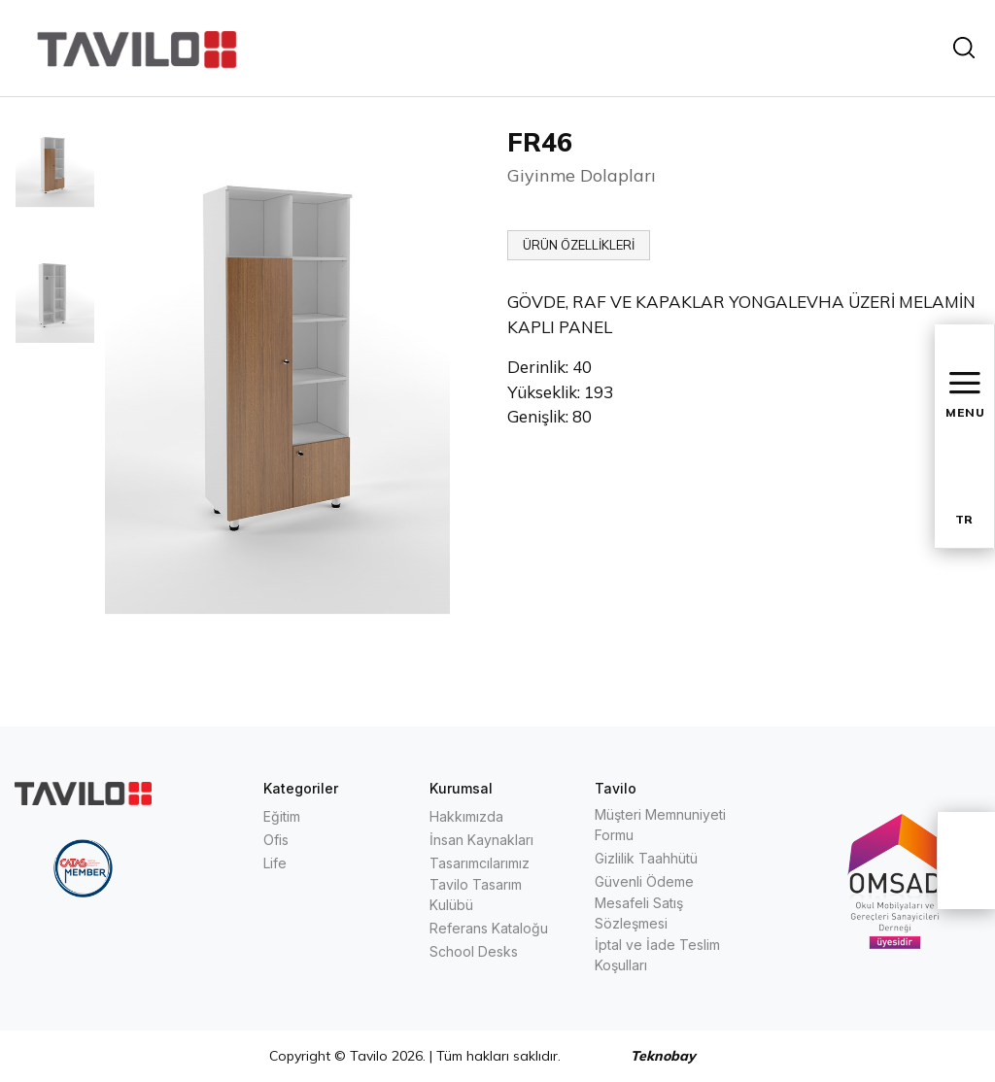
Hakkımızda (466, 816)
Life (275, 863)
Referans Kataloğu (488, 928)
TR (964, 519)
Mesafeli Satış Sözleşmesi (639, 913)
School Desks (473, 951)
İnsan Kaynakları (481, 839)
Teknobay (663, 1056)
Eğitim (281, 816)
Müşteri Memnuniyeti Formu (660, 824)
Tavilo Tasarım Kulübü (475, 894)
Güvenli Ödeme (644, 881)
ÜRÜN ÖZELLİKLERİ (579, 245)
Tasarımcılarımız (479, 863)
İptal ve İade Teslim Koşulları (657, 954)
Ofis (276, 839)
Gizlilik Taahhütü (646, 858)
